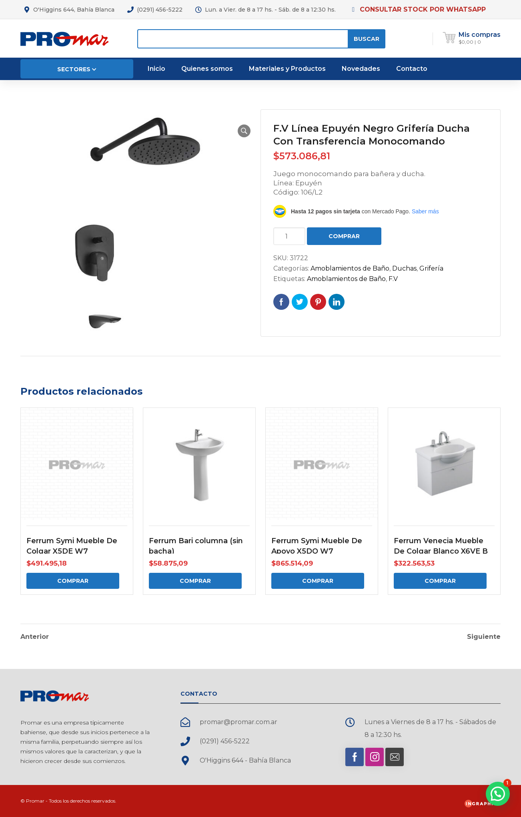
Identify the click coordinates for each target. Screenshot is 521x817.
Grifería (431, 268)
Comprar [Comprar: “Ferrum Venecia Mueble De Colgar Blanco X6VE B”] (440, 580)
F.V (393, 279)
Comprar (344, 236)
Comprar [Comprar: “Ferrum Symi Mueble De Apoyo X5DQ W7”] (317, 580)
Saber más (425, 211)
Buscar (366, 38)
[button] (244, 130)
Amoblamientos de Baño (350, 268)
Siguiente (484, 637)
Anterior (34, 637)
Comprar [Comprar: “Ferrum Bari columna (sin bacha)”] (195, 580)
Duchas (404, 268)
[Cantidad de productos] (289, 236)
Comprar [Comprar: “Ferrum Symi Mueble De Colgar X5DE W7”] (72, 580)
